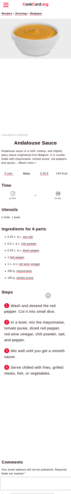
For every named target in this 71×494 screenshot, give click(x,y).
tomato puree (25, 277)
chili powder (28, 243)
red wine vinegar (29, 264)
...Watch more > (26, 162)
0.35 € (44, 173)
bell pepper (17, 257)
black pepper (31, 250)
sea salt (28, 236)
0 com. (9, 173)
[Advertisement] (35, 97)
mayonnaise (24, 271)
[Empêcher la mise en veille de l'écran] (48, 295)
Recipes (7, 13)
